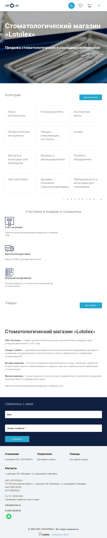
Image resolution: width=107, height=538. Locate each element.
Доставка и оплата (46, 459)
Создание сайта (60, 534)
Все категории (91, 97)
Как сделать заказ (79, 459)
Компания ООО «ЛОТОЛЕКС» (19, 459)
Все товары (90, 305)
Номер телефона (15, 428)
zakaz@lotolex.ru (13, 505)
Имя (9, 414)
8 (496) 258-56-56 (13, 510)
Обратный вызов (71, 5)
